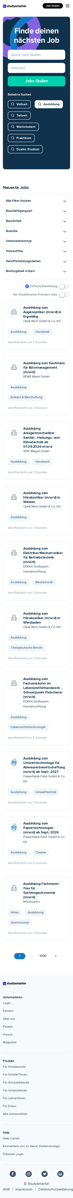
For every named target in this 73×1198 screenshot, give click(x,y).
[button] (36, 201)
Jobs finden (36, 81)
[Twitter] (44, 1173)
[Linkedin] (60, 1173)
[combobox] (11, 68)
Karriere (8, 1011)
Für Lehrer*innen (14, 1098)
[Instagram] (29, 1173)
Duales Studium (28, 149)
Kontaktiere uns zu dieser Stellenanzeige (31, 1146)
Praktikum (23, 138)
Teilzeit (21, 115)
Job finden (53, 5)
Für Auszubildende (16, 1082)
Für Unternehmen (15, 1090)
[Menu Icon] (67, 5)
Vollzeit (21, 104)
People (8, 1027)
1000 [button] (43, 956)
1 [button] (19, 956)
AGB (6, 1189)
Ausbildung (51, 104)
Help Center (11, 1138)
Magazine (9, 1042)
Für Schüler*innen (15, 1074)
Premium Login (13, 1154)
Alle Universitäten (15, 1114)
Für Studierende (14, 1067)
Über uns (9, 1019)
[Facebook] (13, 1173)
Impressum (24, 1189)
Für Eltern (9, 1106)
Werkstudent (26, 127)
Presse (7, 1034)
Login (7, 1003)
